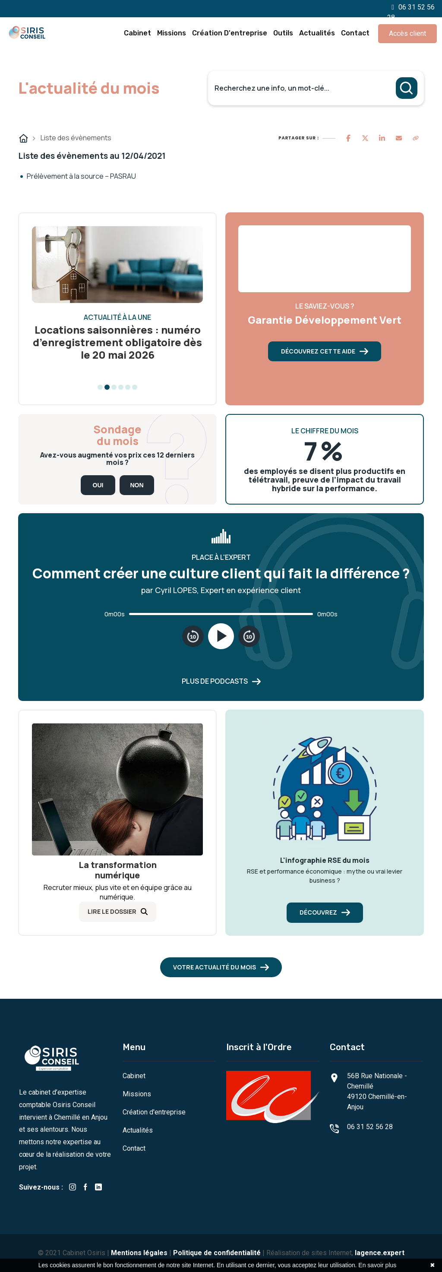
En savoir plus (377, 1265)
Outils (283, 33)
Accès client (407, 33)
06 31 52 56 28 (370, 1127)
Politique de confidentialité (217, 1253)
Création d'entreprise (229, 33)
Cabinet (137, 33)
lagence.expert (379, 1253)
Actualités (317, 33)
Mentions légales (139, 1253)
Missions (171, 33)
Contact (355, 33)
